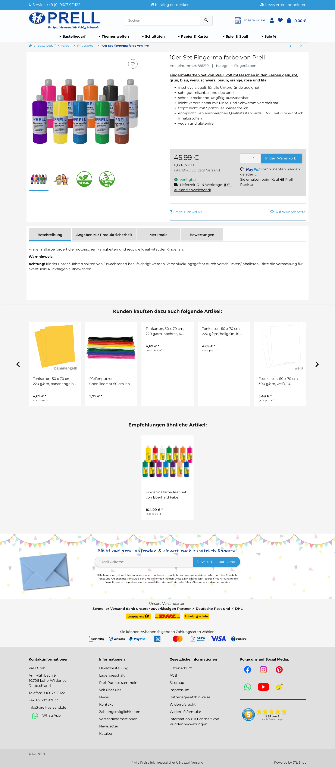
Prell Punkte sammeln (118, 683)
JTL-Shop (299, 762)
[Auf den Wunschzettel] (133, 64)
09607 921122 (54, 693)
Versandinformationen (118, 719)
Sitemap (177, 683)
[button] (272, 20)
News (104, 697)
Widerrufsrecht (183, 704)
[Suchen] (162, 20)
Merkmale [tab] (159, 235)
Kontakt (106, 704)
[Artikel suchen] (206, 20)
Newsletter (108, 726)
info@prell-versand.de (47, 707)
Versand (213, 170)
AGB (173, 675)
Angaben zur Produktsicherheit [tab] (104, 235)
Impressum (180, 690)
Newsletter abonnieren (217, 562)
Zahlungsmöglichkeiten (119, 712)
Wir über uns (110, 690)
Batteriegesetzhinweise (190, 697)
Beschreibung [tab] (50, 235)
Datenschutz (181, 668)
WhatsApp (51, 715)
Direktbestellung (113, 668)
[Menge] (250, 158)
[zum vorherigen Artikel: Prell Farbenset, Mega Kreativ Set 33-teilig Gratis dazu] (290, 46)
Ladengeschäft (112, 675)
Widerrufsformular (185, 712)
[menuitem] (72, 36)
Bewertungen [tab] (202, 235)
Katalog (105, 734)
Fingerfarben (245, 66)
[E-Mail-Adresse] (144, 562)
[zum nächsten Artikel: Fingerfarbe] (301, 46)
